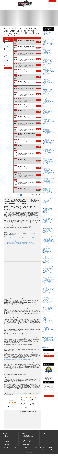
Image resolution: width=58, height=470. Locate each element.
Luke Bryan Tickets (27, 440)
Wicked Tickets (26, 444)
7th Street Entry (47, 34)
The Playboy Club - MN (48, 295)
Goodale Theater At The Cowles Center (48, 120)
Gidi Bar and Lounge (48, 118)
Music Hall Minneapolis (48, 191)
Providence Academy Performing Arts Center (48, 220)
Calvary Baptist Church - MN (49, 63)
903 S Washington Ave (48, 35)
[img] (13, 402)
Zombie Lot (46, 347)
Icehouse (45, 141)
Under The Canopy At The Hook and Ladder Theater (49, 321)
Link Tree (7, 441)
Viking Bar (46, 335)
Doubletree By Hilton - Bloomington (48, 87)
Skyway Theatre (47, 244)
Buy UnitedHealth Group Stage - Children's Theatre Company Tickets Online (20, 243)
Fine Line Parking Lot (48, 111)
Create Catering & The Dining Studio (48, 79)
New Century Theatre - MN (49, 194)
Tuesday (5, 44)
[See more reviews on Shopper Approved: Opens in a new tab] (27, 411)
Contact (21, 447)
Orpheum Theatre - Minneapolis (47, 204)
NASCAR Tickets (26, 441)
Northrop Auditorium (48, 199)
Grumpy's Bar (46, 129)
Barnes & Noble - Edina (48, 44)
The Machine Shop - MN (48, 289)
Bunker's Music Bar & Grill (49, 61)
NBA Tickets (44, 447)
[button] (5, 402)
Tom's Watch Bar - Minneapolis (47, 312)
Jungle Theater (46, 148)
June (4, 58)
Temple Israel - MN (47, 263)
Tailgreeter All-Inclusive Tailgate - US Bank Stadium (49, 257)
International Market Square (49, 142)
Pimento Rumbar (47, 212)
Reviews (54, 449)
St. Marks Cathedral (47, 248)
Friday (5, 48)
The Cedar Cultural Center (48, 269)
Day (4, 53)
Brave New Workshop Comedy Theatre (48, 59)
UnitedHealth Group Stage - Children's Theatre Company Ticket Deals (19, 241)
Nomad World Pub (47, 198)
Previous (18, 194)
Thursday (5, 47)
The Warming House (48, 307)
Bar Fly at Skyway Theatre (49, 43)
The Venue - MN (47, 306)
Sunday (5, 43)
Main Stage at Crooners (48, 161)
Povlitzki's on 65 (47, 216)
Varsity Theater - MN (48, 333)
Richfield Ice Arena (47, 231)
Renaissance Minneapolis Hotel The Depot (48, 229)
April (4, 56)
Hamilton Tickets (26, 437)
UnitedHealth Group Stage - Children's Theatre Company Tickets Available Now (18, 359)
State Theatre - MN (47, 251)
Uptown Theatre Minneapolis (47, 327)
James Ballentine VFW (48, 143)
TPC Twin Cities (47, 313)
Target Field (46, 261)
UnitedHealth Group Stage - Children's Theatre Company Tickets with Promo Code (21, 240)
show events (35, 194)
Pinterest (7, 444)
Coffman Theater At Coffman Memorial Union (48, 75)
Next (27, 194)
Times (5, 51)
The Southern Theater (48, 302)
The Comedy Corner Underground (47, 271)
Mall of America (47, 162)
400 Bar (45, 33)
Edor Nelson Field (47, 100)
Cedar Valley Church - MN (48, 69)
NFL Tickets (36, 447)
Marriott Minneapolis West (49, 163)
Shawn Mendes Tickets (28, 436)
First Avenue (46, 112)
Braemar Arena (47, 56)
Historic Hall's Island (47, 134)
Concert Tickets (47, 449)
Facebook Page (21, 341)
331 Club (45, 31)
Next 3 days (6, 63)
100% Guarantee (28, 447)
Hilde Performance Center (49, 131)
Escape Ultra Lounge (48, 104)
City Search (35, 8)
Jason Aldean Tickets (27, 439)
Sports (24, 8)
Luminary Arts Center (48, 158)
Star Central (46, 250)
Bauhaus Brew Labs (47, 49)
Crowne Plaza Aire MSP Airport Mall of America (48, 81)
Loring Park (46, 153)
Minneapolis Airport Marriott (49, 174)
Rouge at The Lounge (48, 236)
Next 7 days (6, 64)
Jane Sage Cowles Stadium (49, 144)
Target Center (46, 260)
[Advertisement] (22, 252)
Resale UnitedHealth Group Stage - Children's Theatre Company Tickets (19, 238)
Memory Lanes (47, 169)
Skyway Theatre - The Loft (49, 246)
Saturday (5, 49)
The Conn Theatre (47, 273)
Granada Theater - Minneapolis (47, 124)
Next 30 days (6, 65)
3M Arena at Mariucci (48, 32)
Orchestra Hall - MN (47, 202)
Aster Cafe (46, 42)
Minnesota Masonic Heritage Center (47, 181)
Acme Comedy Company (48, 36)
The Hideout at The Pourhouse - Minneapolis (48, 282)
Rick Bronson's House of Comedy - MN (48, 233)
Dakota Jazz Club (47, 84)
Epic (45, 103)
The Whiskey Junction (48, 308)
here (21, 301)
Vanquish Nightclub (47, 332)
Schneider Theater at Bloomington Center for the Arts (49, 241)
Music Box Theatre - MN (48, 190)
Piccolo (45, 211)
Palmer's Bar (46, 207)
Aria (45, 41)
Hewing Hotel (46, 130)
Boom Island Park (47, 55)
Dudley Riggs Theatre (48, 97)
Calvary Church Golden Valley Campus (48, 65)
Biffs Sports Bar (47, 52)
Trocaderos (46, 315)
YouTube (7, 443)
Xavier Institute (47, 345)
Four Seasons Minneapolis (49, 115)
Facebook (7, 439)
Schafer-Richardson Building (49, 239)
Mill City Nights (47, 173)
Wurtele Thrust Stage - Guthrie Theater (48, 343)
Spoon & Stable (47, 247)
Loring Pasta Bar (47, 154)
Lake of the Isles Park (48, 149)
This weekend (6, 61)
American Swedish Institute (49, 38)
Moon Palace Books (48, 183)
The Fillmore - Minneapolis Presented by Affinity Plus (49, 280)
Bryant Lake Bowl (47, 60)
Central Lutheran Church (48, 70)
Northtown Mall (47, 200)
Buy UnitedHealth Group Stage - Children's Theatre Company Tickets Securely (18, 332)
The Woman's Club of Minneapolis (48, 310)
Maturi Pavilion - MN (48, 164)
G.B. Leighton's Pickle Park (49, 117)
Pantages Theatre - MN (48, 208)
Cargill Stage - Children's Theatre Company (48, 67)
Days (5, 42)
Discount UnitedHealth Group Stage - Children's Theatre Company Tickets (20, 242)
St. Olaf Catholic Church (48, 249)
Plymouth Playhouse (48, 213)
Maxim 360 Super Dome (48, 165)
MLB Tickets (38, 449)
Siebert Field (46, 243)
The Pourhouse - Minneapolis (47, 297)
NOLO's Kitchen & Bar (48, 197)
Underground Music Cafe (48, 322)
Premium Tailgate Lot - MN (49, 217)
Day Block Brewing (47, 85)
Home (15, 8)
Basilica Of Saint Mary (48, 48)
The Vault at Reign (47, 305)
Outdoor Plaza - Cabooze (48, 206)
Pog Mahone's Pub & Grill (48, 214)
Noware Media (47, 201)
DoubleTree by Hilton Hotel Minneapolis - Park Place (49, 90)
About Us (7, 435)
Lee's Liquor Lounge (48, 152)
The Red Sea (46, 300)
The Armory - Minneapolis (49, 264)
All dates (6, 60)
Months (6, 55)
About (5, 447)
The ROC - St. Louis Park (48, 301)
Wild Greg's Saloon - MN (48, 339)
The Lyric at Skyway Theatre (49, 288)
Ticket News (41, 8)
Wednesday (6, 46)
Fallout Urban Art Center (48, 107)
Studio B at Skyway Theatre (49, 253)
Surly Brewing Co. (47, 254)
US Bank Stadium (47, 328)
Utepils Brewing (47, 331)
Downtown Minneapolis (48, 93)
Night (5, 52)
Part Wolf (46, 210)
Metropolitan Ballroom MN (49, 172)
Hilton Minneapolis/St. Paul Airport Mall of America (49, 133)
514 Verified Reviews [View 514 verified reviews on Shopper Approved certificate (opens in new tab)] (12, 403)
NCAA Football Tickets (14, 449)
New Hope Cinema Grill (48, 196)
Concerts (19, 8)
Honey (45, 135)
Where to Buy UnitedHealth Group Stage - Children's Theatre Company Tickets (21, 237)
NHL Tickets (23, 449)
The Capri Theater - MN (48, 268)
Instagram (7, 437)
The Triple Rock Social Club (49, 303)
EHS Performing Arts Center (49, 101)
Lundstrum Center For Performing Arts (48, 160)
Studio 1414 (46, 252)
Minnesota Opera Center (48, 182)
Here (35, 233)
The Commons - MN (48, 272)
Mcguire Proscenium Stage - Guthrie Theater (49, 168)
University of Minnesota (48, 325)
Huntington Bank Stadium (48, 137)
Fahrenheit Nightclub (48, 105)
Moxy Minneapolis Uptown (49, 187)
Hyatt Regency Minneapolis (49, 140)
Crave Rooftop (46, 77)
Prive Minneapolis (47, 218)
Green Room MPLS (47, 128)
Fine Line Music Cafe (48, 110)
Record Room (46, 227)
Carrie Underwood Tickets (28, 443)
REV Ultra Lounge (47, 230)
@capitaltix (14, 234)
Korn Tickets (26, 435)
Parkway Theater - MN (48, 209)
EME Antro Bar (47, 102)
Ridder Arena (46, 234)
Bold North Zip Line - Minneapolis (48, 54)
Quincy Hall (46, 221)
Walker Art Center (47, 336)
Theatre (29, 8)
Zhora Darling (46, 346)
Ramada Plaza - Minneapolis (47, 225)
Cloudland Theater (47, 73)
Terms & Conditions (13, 447)
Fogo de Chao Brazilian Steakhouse (48, 114)
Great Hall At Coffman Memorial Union (48, 126)
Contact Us (7, 436)
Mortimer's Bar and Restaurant (47, 185)
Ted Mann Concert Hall (48, 262)
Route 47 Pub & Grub (48, 237)
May (4, 57)
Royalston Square (47, 238)
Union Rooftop (47, 323)
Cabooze (45, 62)
